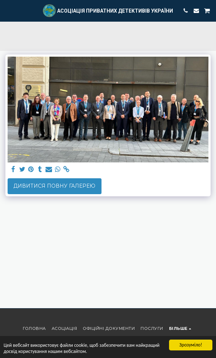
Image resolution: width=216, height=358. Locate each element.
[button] (8, 10)
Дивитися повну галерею (54, 186)
